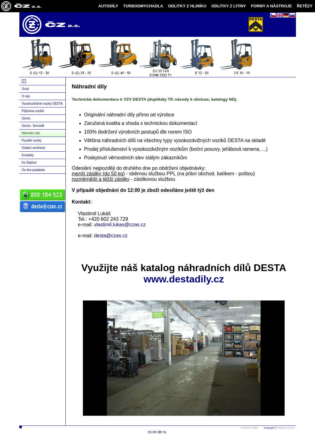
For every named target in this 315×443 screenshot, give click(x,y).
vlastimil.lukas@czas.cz (120, 224)
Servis (26, 118)
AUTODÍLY (108, 6)
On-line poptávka (33, 170)
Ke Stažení (29, 162)
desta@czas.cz (111, 235)
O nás (26, 96)
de (160, 432)
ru (164, 432)
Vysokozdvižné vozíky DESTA (42, 103)
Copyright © (270, 427)
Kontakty (28, 155)
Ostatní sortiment (33, 148)
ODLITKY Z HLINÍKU (187, 6)
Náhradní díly (31, 133)
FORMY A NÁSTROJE (271, 6)
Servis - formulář (33, 125)
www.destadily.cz (184, 279)
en (154, 432)
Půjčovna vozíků (33, 111)
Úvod (25, 89)
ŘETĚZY (305, 6)
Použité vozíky (31, 140)
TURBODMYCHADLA (143, 6)
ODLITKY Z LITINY (228, 6)
